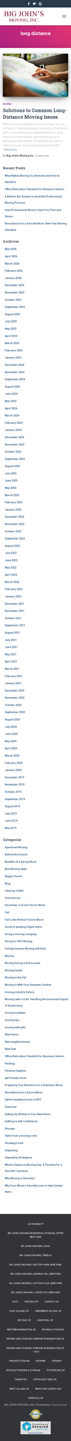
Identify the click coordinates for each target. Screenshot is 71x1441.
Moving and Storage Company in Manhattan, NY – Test (35, 1350)
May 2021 (10, 654)
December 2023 (14, 437)
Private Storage (19, 1361)
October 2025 (13, 299)
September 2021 (15, 625)
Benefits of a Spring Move (20, 861)
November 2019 (14, 784)
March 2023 (12, 495)
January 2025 (13, 357)
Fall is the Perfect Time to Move (24, 919)
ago (42, 155)
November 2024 (14, 372)
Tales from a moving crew (21, 1135)
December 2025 (14, 285)
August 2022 (12, 545)
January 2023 (13, 509)
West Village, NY (19, 1389)
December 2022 (14, 516)
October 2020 (13, 705)
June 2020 (11, 733)
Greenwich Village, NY (48, 1311)
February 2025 (14, 350)
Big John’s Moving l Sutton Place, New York (35, 1283)
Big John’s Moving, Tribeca (35, 1255)
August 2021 (12, 632)
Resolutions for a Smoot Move (23, 1092)
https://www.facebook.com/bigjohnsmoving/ (29, 4)
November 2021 (14, 610)
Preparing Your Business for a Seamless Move (34, 1085)
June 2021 (11, 647)
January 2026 (13, 278)
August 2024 (12, 386)
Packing (10, 1063)
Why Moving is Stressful (19, 1178)
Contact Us (52, 1301)
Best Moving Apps (16, 868)
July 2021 (11, 639)
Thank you (21, 1379)
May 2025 (10, 328)
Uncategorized (14, 1143)
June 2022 (11, 560)
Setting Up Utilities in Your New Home (27, 1114)
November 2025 (14, 292)
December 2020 (14, 690)
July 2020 (11, 726)
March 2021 (12, 668)
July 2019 (11, 813)
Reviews (41, 1361)
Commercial (12, 897)
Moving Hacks (13, 970)
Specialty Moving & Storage (23, 1370)
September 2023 (15, 459)
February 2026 (14, 270)
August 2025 (12, 314)
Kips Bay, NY (24, 1320)
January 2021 (13, 683)
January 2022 (13, 596)
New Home (11, 1034)
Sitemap (57, 1361)
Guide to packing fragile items (23, 926)
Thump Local (58, 1404)
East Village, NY (19, 1311)
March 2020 (12, 755)
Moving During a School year (23, 963)
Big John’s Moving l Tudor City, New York (35, 1292)
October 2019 (13, 791)
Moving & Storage (53, 1329)
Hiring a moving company (21, 934)
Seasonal (10, 1106)
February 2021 (14, 676)
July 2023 (11, 473)
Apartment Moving (16, 847)
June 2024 (11, 393)
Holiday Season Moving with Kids (25, 948)
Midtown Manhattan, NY (21, 1329)
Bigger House (13, 876)
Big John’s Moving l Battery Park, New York (35, 1264)
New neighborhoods (17, 1041)
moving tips (12, 1020)
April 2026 (11, 256)
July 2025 (11, 321)
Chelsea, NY (31, 1301)
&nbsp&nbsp (34, 4)
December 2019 (14, 777)
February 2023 (14, 502)
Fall (7, 912)
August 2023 (12, 466)
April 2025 (11, 336)
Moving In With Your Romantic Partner (28, 984)
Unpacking (11, 1150)
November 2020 (14, 697)
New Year (10, 1048)
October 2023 (13, 451)
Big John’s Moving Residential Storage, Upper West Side (35, 1235)
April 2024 (11, 408)
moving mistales (15, 1012)
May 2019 (10, 828)
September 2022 (15, 538)
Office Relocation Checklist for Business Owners (34, 189)
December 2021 (14, 603)
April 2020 (11, 748)
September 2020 (15, 712)
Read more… (11, 149)
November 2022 (14, 524)
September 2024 (15, 379)
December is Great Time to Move (25, 905)
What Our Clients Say (48, 1389)
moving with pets (15, 1027)
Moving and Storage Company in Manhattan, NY (35, 1338)
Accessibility (36, 1224)
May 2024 (10, 401)
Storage (10, 1128)
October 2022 (13, 531)
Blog (8, 883)
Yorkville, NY (35, 1398)
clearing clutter (14, 890)
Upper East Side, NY (45, 1379)
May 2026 (10, 249)
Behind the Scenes (16, 854)
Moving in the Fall (15, 977)
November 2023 (14, 444)
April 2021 (11, 661)
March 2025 (12, 343)
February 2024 (14, 422)
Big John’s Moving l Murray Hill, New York (35, 1274)
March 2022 (12, 582)
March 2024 (12, 415)
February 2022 (14, 589)
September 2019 (15, 799)
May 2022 (10, 567)
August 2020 (12, 719)
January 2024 (13, 429)
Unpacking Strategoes (18, 1157)
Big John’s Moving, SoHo (35, 1246)
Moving (7, 104)
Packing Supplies (15, 1070)
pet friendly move (15, 1077)
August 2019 (12, 806)
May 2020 (10, 741)
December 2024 (14, 364)
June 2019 (11, 820)
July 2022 (11, 552)
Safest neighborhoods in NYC (23, 1099)
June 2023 (11, 480)
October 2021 (13, 618)
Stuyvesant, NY (56, 1370)
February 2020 (14, 762)
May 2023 (10, 487)
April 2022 (11, 574)
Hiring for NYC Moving (18, 941)
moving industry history (19, 992)
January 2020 (13, 770)
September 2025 (15, 306)
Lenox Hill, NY (45, 1320)
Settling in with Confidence (21, 1121)
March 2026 (12, 263)
